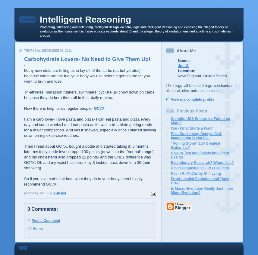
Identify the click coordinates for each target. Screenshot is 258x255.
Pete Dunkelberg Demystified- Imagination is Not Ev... (196, 136)
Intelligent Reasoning (85, 19)
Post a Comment (46, 221)
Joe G (183, 65)
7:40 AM (59, 193)
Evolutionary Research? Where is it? (202, 163)
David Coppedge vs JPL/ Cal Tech (200, 168)
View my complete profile (192, 99)
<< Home (35, 228)
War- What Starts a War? (192, 128)
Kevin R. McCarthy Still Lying (196, 173)
